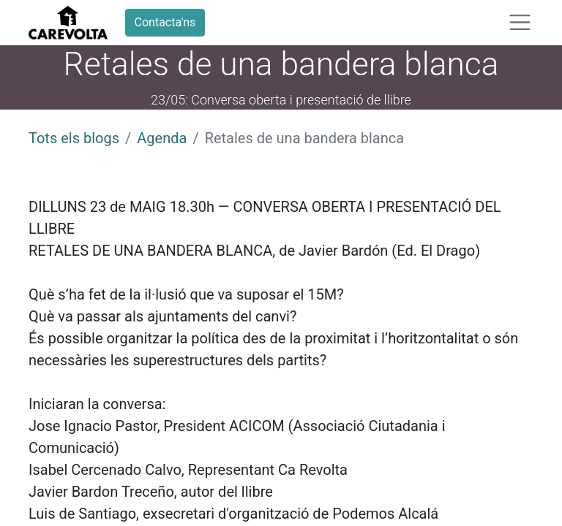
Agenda (162, 138)
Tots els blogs (74, 138)
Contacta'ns (165, 22)
